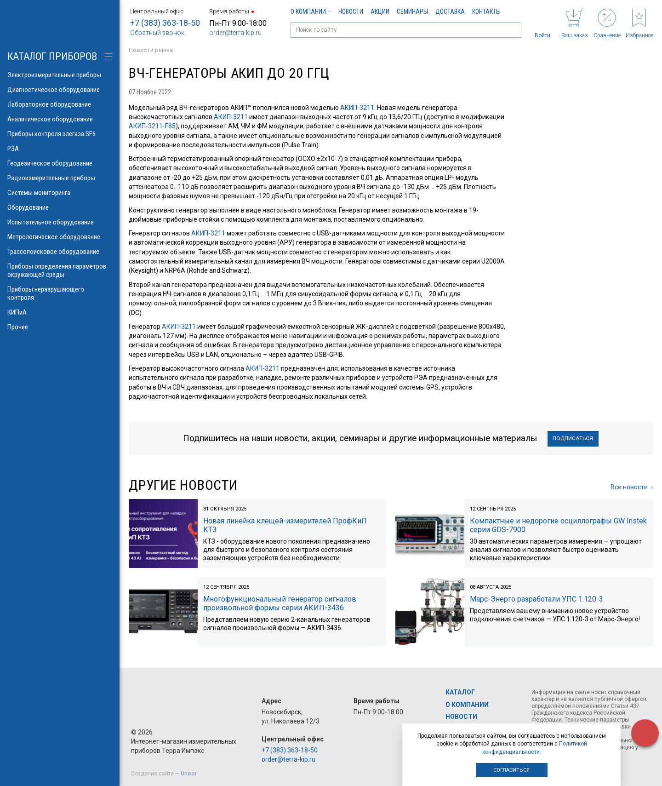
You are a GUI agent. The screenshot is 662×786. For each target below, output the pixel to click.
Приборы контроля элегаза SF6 (59, 134)
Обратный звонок (157, 32)
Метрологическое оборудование (59, 237)
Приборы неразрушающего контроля (59, 293)
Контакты (486, 11)
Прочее (59, 327)
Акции (380, 11)
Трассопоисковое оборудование (59, 251)
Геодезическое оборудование (59, 163)
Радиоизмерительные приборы (59, 178)
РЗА (59, 148)
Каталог (460, 692)
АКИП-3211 (357, 107)
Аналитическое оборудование (59, 119)
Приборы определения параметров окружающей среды (59, 270)
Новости (350, 11)
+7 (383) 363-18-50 (165, 23)
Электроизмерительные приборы (59, 75)
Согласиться (511, 770)
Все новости (632, 487)
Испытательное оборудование (59, 222)
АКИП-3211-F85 (152, 126)
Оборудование (59, 207)
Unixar (189, 773)
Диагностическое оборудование (59, 90)
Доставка (450, 11)
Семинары (412, 11)
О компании (311, 11)
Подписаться (573, 438)
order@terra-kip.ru (235, 32)
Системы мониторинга (59, 193)
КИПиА (59, 312)
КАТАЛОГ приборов (52, 56)
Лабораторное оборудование (59, 104)
